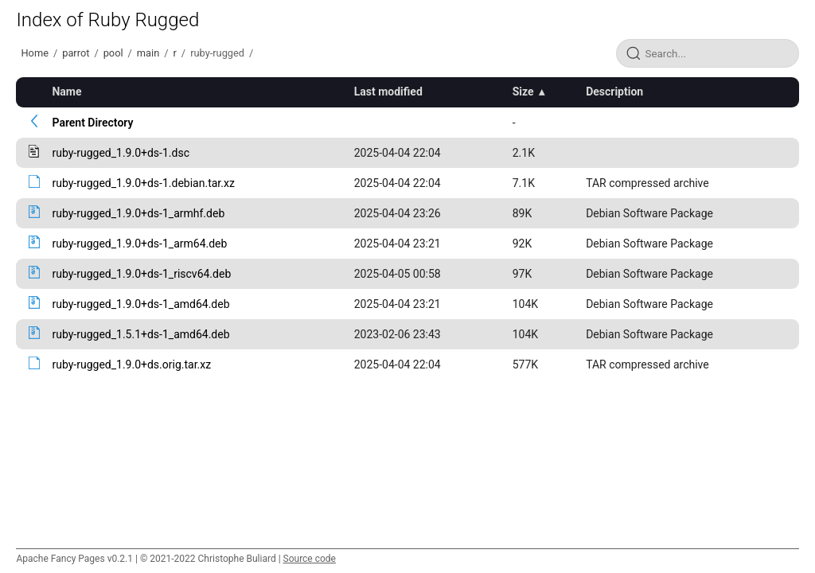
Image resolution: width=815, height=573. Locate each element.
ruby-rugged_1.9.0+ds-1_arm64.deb (139, 243)
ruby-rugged (217, 53)
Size (523, 91)
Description (614, 91)
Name (66, 91)
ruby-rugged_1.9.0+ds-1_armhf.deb (138, 213)
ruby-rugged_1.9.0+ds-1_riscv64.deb (141, 273)
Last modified (388, 91)
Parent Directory (92, 122)
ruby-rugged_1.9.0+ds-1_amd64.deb (140, 304)
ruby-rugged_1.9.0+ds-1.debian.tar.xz (143, 183)
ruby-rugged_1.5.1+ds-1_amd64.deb (140, 334)
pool (113, 53)
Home (34, 53)
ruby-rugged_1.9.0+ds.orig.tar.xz (131, 364)
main (148, 53)
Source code (309, 558)
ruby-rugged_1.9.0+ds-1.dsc (120, 152)
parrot (75, 53)
